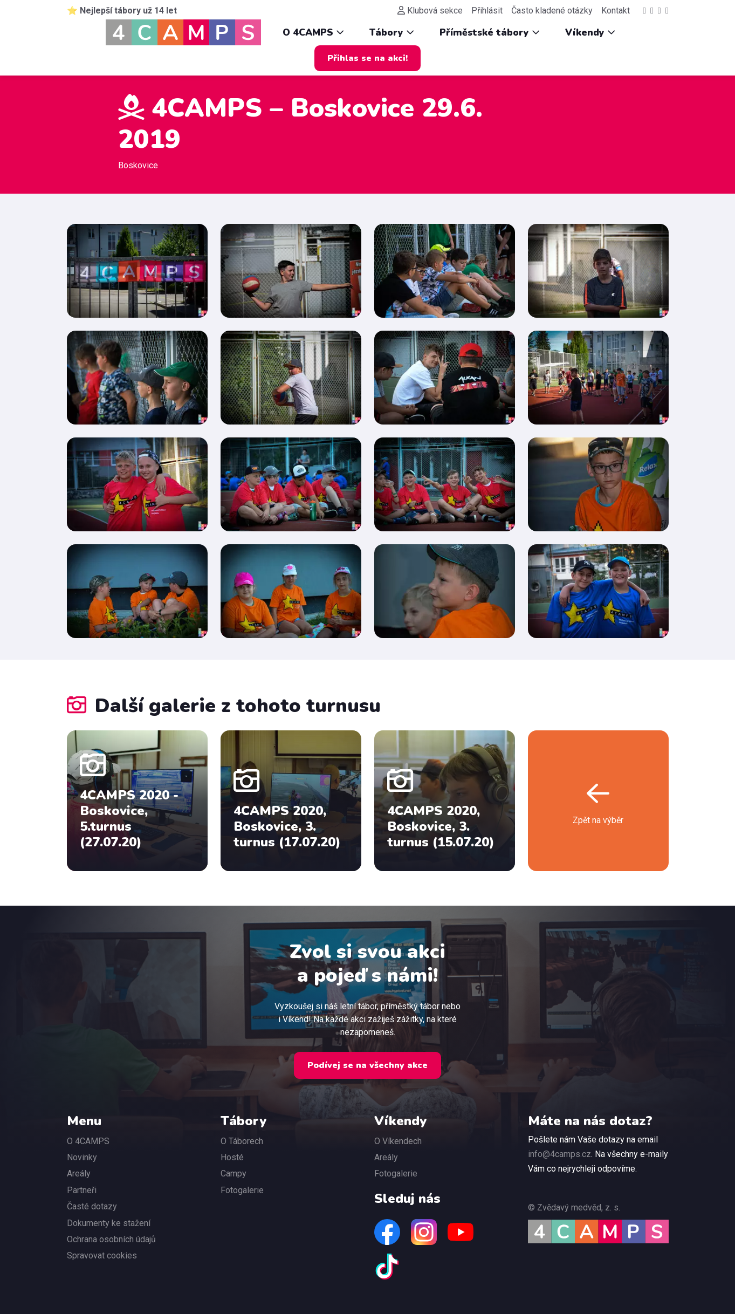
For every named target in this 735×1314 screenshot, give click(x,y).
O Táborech (242, 1141)
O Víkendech (398, 1141)
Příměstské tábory (489, 32)
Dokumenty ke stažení (108, 1223)
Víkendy (590, 32)
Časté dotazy (92, 1206)
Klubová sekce (430, 10)
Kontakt (615, 10)
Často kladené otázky (552, 10)
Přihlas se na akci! (367, 58)
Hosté (232, 1157)
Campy (233, 1173)
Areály (79, 1173)
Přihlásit (487, 10)
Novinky (82, 1157)
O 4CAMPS (313, 32)
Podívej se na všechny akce (367, 1065)
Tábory (391, 32)
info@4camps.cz (559, 1154)
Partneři (82, 1190)
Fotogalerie (242, 1190)
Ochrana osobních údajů (111, 1239)
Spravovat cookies (102, 1255)
